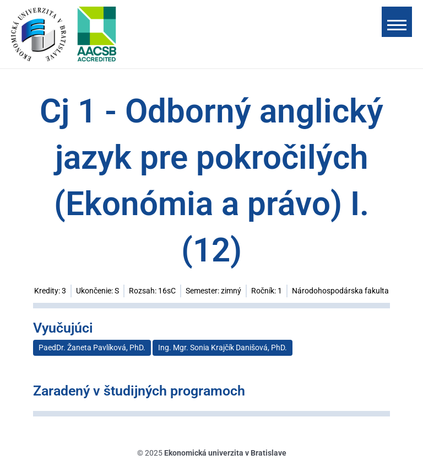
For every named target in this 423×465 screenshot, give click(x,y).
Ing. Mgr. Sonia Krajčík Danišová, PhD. (222, 347)
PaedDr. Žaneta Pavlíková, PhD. (92, 347)
